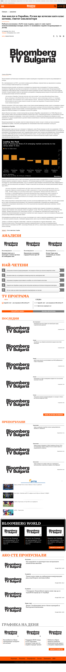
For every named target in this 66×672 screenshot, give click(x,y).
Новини (34, 340)
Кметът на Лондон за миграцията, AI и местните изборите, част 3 (11, 541)
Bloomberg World (21, 523)
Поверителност (28, 662)
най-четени (15, 265)
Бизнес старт (28, 603)
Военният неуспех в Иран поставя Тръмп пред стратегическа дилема (46, 324)
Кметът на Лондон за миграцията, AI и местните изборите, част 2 (33, 541)
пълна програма (49, 311)
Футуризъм (28, 559)
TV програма (15, 296)
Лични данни (35, 662)
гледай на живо (17, 311)
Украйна (18, 230)
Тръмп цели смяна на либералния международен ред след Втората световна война (44, 577)
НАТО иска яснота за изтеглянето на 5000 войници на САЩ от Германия (48, 361)
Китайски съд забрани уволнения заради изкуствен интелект (48, 342)
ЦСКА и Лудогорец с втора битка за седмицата (20, 504)
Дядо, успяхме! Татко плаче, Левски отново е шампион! (22, 487)
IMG (2, 1)
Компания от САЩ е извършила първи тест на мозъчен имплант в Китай (48, 379)
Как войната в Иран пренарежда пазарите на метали (11, 641)
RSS (54, 658)
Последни (10, 318)
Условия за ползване (19, 662)
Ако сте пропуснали (24, 555)
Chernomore (5, 3)
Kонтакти (47, 658)
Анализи (11, 236)
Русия (8, 230)
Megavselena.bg (11, 3)
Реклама (22, 658)
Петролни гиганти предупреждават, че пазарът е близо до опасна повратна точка (48, 397)
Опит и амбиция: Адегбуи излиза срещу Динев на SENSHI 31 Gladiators (47, 428)
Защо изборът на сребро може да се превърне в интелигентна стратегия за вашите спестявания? (47, 464)
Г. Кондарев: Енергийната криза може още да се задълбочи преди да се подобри (43, 591)
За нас (39, 658)
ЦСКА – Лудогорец (13, 512)
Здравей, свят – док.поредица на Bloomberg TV (15, 303)
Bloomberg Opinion (7, 250)
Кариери (14, 658)
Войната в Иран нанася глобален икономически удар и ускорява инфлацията (56, 642)
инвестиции (13, 230)
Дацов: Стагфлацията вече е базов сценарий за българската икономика (43, 606)
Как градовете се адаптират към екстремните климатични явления (42, 562)
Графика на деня (20, 624)
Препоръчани (13, 422)
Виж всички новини (54, 415)
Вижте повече (56, 547)
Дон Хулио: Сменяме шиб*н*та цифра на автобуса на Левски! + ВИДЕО (26, 495)
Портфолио (31, 658)
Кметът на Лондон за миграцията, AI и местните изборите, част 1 (55, 541)
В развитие (28, 574)
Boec (1, 3)
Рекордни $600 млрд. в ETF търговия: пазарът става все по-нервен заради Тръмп (33, 642)
